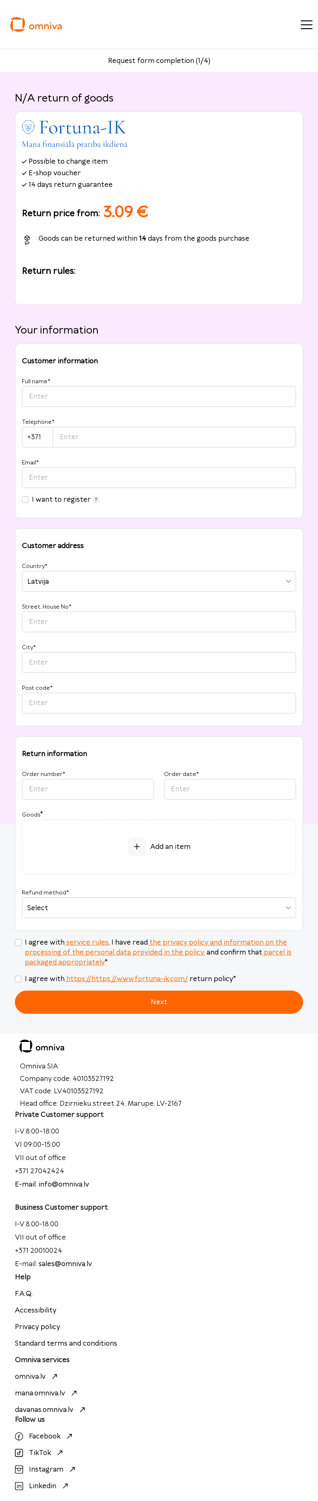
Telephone (38, 422)
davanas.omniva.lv (51, 1410)
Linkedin (42, 1486)
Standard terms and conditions (66, 1343)
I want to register (66, 499)
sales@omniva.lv (65, 1264)
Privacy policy (37, 1327)
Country (34, 566)
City (29, 647)
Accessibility (35, 1310)
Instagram (46, 1469)
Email (30, 462)
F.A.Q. (24, 1293)
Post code (37, 688)
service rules (86, 942)
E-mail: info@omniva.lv (52, 1184)
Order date (181, 774)
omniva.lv (37, 1377)
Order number (43, 774)
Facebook (45, 1436)
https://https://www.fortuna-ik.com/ (126, 979)
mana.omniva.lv (47, 1393)
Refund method (45, 893)
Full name (36, 381)
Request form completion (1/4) (159, 60)
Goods (31, 815)
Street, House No (46, 607)
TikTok (40, 1453)
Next (159, 1002)
